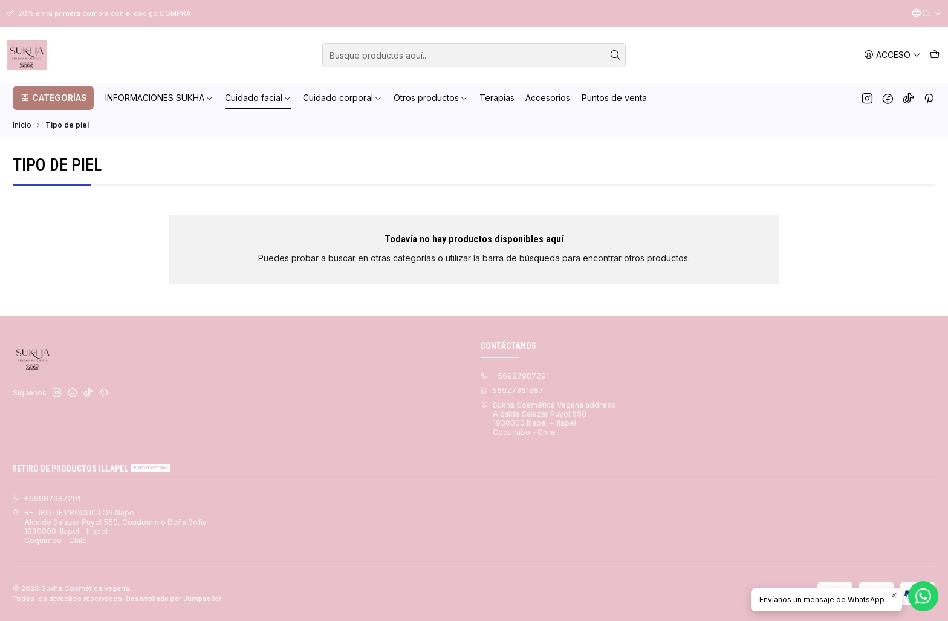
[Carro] (934, 55)
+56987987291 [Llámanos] (515, 375)
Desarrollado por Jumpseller (173, 598)
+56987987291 (46, 498)
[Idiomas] (926, 13)
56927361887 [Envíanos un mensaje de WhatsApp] (512, 390)
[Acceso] (892, 55)
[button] (53, 98)
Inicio (22, 125)
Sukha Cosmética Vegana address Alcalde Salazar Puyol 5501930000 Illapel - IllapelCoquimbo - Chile (548, 418)
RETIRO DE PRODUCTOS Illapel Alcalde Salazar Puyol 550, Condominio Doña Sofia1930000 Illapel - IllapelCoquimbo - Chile (109, 526)
